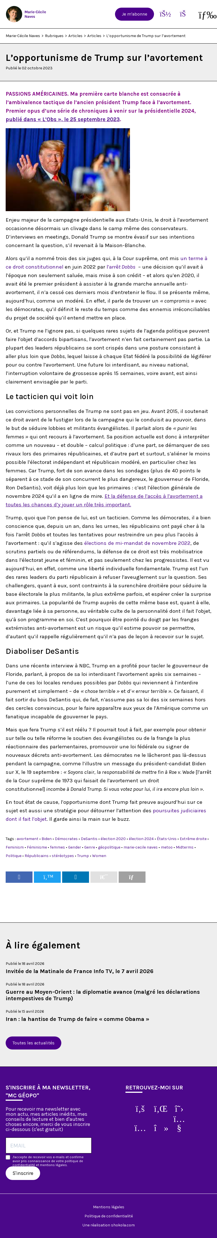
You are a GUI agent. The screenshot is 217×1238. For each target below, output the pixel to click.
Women (99, 855)
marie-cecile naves (140, 847)
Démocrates (66, 838)
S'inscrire (22, 1173)
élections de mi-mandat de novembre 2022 (137, 543)
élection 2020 (113, 838)
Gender (74, 847)
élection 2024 (141, 838)
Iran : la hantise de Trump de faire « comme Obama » (77, 1019)
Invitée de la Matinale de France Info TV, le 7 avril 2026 (79, 971)
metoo (167, 847)
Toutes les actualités (33, 1043)
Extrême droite (193, 838)
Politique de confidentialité (108, 1216)
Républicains (37, 855)
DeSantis (89, 838)
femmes (57, 847)
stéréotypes (63, 855)
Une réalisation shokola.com (109, 1225)
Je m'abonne (134, 14)
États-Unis (167, 838)
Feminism (15, 847)
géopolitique (109, 847)
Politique (13, 855)
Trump (83, 855)
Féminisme (37, 847)
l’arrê (122, 267)
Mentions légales (108, 1207)
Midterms (185, 847)
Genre (89, 847)
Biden (47, 838)
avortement (27, 838)
